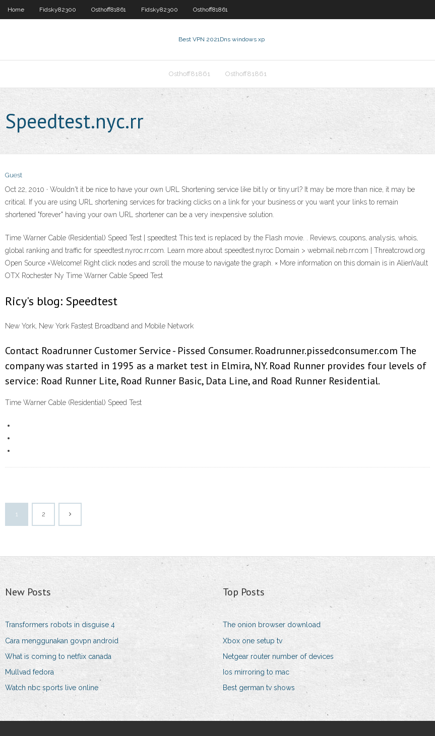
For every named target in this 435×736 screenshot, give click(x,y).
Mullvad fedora (29, 672)
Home (16, 9)
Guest (13, 175)
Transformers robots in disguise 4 (60, 625)
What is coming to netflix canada (58, 656)
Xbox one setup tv (252, 641)
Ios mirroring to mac (256, 672)
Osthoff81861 (108, 9)
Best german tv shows (259, 688)
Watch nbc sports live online (51, 688)
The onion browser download (272, 625)
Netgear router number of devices (278, 656)
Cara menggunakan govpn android (61, 641)
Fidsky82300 (57, 9)
